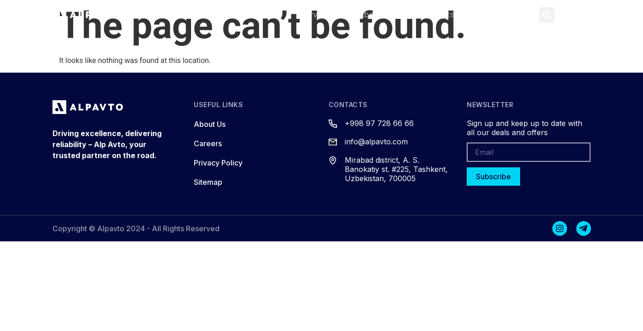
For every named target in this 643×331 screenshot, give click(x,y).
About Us (376, 14)
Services (317, 14)
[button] (547, 15)
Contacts (436, 14)
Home (199, 14)
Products (255, 14)
